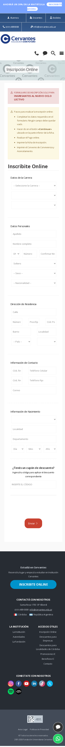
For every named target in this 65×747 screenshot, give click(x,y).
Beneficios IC (48, 659)
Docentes (36, 17)
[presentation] (33, 509)
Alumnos (13, 17)
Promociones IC (47, 654)
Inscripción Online (48, 632)
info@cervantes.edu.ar (43, 26)
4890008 (11, 26)
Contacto (48, 664)
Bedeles (55, 17)
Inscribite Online (33, 585)
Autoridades (19, 637)
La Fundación (18, 642)
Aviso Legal (23, 730)
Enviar (33, 523)
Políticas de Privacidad (39, 730)
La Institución (19, 632)
